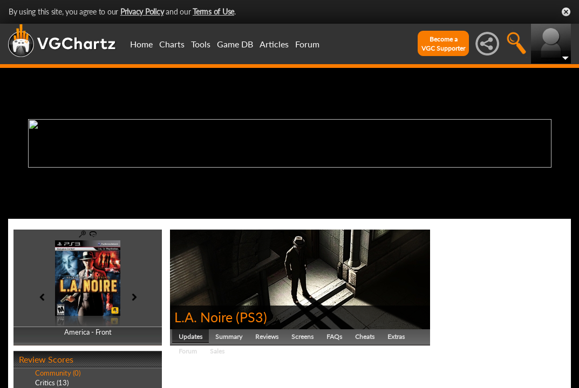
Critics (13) (52, 382)
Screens (302, 336)
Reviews (266, 336)
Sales (217, 351)
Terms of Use (213, 11)
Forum (307, 44)
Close (566, 12)
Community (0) (57, 373)
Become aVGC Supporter (443, 43)
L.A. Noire (203, 317)
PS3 (251, 317)
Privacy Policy (142, 11)
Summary (228, 336)
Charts (172, 44)
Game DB (235, 44)
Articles (274, 44)
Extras (396, 336)
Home (141, 44)
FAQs (334, 336)
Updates (190, 336)
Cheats (364, 336)
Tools (200, 44)
